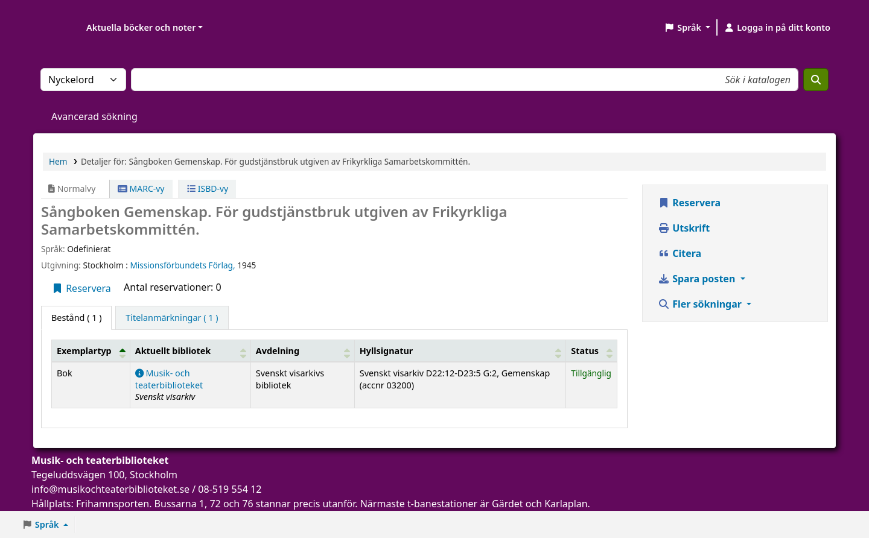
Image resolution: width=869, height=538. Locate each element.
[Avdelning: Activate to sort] (302, 350)
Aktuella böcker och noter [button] (141, 27)
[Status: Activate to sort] (591, 350)
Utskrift (684, 228)
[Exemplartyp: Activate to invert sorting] (91, 350)
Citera (679, 253)
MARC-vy (141, 188)
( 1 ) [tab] (76, 317)
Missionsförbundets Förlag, (183, 265)
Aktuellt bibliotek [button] (173, 350)
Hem (58, 161)
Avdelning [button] (277, 350)
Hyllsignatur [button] (386, 350)
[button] (687, 27)
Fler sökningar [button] (701, 304)
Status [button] (585, 350)
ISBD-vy (207, 188)
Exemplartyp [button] (84, 350)
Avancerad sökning (94, 116)
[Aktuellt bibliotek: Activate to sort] (190, 350)
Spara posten (697, 278)
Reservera (81, 288)
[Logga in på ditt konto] (777, 27)
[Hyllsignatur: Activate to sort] (460, 350)
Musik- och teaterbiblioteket (169, 378)
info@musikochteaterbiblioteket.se (110, 489)
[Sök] (816, 79)
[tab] (171, 318)
